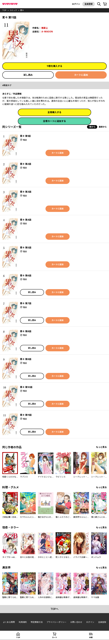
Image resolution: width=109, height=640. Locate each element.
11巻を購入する (54, 66)
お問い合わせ (76, 622)
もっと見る (101, 447)
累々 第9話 (25, 359)
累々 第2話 (25, 164)
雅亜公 (44, 28)
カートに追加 (81, 74)
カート (54, 637)
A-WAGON (47, 31)
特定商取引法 (37, 622)
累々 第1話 (25, 136)
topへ (54, 609)
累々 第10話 (26, 387)
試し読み (28, 74)
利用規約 (23, 622)
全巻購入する (54, 112)
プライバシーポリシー (56, 622)
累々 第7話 (25, 303)
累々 (22, 10)
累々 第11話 (26, 414)
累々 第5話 (25, 247)
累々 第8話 (25, 331)
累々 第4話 (25, 219)
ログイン (76, 4)
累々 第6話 (25, 275)
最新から (103, 127)
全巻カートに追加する (54, 121)
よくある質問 (9, 622)
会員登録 (89, 4)
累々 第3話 (25, 191)
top (4, 10)
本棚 (91, 637)
